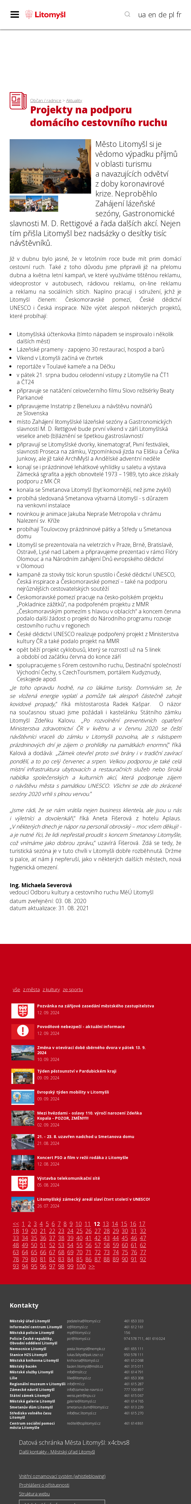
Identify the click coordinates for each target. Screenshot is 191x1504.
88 (107, 1259)
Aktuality (74, 100)
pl (171, 14)
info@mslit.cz (77, 1372)
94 (25, 1266)
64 (25, 1252)
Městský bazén (23, 1366)
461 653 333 (134, 1321)
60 (125, 1245)
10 (78, 1224)
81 (43, 1259)
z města (31, 989)
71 (88, 1252)
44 (116, 1238)
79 (25, 1259)
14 (115, 1224)
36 (43, 1238)
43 (107, 1238)
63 (16, 1252)
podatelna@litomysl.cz (83, 1321)
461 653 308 (134, 1378)
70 (79, 1252)
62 (143, 1245)
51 (43, 1245)
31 (134, 1231)
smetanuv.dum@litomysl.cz (87, 1407)
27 (98, 1231)
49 (25, 1245)
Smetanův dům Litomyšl (31, 1407)
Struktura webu (34, 1494)
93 (16, 1266)
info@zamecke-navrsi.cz (85, 1389)
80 (34, 1259)
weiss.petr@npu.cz (81, 1395)
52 (52, 1245)
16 (133, 1224)
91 (134, 1259)
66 (43, 1252)
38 (61, 1238)
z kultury (51, 989)
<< (16, 1224)
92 (143, 1259)
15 (124, 1224)
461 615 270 (134, 1413)
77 (143, 1252)
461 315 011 (134, 1366)
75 (125, 1252)
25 (79, 1231)
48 (16, 1245)
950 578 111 (134, 1354)
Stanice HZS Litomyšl (28, 1354)
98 (61, 1266)
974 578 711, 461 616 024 (144, 1338)
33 (16, 1238)
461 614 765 (134, 1401)
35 (34, 1238)
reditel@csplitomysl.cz (83, 1423)
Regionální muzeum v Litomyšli (38, 1384)
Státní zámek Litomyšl (30, 1395)
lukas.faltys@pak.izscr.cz (85, 1354)
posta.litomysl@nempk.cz (86, 1348)
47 (143, 1238)
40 (79, 1238)
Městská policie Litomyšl (32, 1332)
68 (61, 1252)
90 (125, 1259)
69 (70, 1252)
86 (88, 1259)
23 (61, 1231)
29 (116, 1231)
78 (16, 1259)
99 (70, 1266)
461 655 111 (134, 1348)
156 (127, 1332)
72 (98, 1252)
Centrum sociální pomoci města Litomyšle (32, 1425)
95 (34, 1266)
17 (142, 1224)
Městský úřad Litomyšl (30, 1321)
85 (79, 1259)
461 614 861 (134, 1423)
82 (52, 1259)
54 (70, 1245)
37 (52, 1238)
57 (98, 1245)
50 (34, 1245)
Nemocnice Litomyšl (28, 1348)
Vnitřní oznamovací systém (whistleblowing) (62, 1476)
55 (79, 1245)
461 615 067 (134, 1395)
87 (98, 1259)
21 (43, 1231)
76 (134, 1252)
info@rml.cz (76, 1384)
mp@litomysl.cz (79, 1332)
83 (61, 1259)
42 (98, 1238)
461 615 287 (134, 1384)
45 (125, 1238)
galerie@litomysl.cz (81, 1401)
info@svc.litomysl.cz (81, 1413)
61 (134, 1245)
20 (34, 1231)
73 (107, 1252)
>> (92, 1266)
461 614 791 (134, 1372)
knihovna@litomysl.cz (83, 1360)
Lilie (13, 1378)
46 (134, 1238)
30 (125, 1231)
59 (116, 1245)
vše (16, 989)
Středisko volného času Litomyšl (30, 1415)
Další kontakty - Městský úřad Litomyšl (57, 1452)
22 (52, 1231)
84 (70, 1259)
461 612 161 (134, 1327)
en (152, 14)
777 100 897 (134, 1389)
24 (70, 1231)
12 (97, 1224)
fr (179, 14)
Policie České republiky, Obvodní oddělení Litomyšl (33, 1341)
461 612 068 (134, 1360)
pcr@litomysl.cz (78, 1338)
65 (34, 1252)
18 (16, 1231)
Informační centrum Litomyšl (36, 1327)
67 (52, 1252)
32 (143, 1231)
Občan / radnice (45, 100)
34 (25, 1238)
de (162, 14)
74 (116, 1252)
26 (88, 1231)
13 (106, 1224)
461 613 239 (134, 1407)
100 (81, 1266)
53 (61, 1245)
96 (43, 1266)
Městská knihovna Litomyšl (34, 1360)
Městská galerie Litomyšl (32, 1401)
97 (52, 1266)
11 (88, 1224)
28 (107, 1231)
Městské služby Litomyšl (31, 1372)
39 (70, 1238)
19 (25, 1231)
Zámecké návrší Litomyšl (32, 1389)
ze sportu (73, 989)
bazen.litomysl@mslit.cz (85, 1366)
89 (116, 1259)
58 (107, 1245)
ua (142, 14)
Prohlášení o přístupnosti (44, 1485)
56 (88, 1245)
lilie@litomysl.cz (79, 1378)
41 (88, 1238)
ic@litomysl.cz (77, 1327)
